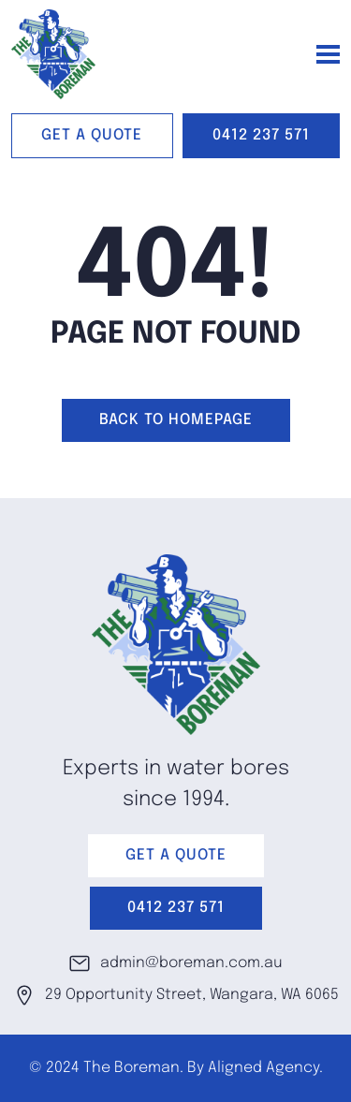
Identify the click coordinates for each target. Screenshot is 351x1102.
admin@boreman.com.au (175, 963)
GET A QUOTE (91, 135)
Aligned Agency (263, 1068)
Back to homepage (176, 420)
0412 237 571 (261, 135)
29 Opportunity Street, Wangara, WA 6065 (176, 995)
